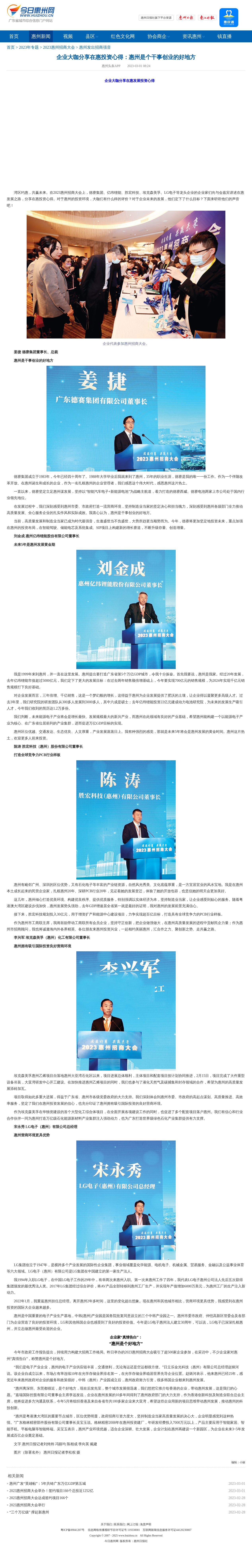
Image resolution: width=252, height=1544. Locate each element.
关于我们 (106, 1524)
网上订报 (132, 1524)
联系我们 (119, 1524)
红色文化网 (123, 36)
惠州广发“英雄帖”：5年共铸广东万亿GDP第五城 (47, 1484)
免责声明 (145, 1524)
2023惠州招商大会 (59, 47)
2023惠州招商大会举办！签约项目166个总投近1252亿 (51, 1491)
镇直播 (224, 36)
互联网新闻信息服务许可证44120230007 (167, 1529)
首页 (14, 36)
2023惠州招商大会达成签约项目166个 (38, 1498)
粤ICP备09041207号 (72, 1529)
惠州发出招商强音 (95, 47)
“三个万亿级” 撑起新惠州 (29, 1512)
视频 (68, 36)
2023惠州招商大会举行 (27, 1505)
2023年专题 (29, 47)
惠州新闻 (40, 36)
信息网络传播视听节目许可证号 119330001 (114, 1529)
